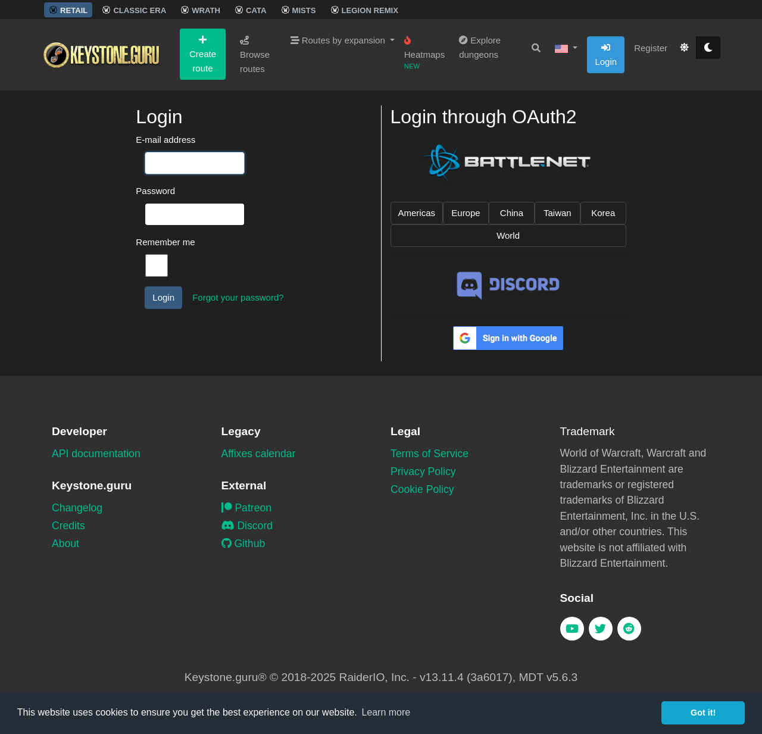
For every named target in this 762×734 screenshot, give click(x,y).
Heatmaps (424, 53)
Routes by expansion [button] (339, 40)
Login (606, 55)
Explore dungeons (480, 47)
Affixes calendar (258, 454)
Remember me (165, 242)
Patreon (246, 508)
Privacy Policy (423, 471)
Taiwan (558, 213)
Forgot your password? (237, 297)
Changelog (77, 508)
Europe (465, 213)
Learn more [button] (385, 712)
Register (650, 48)
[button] (566, 48)
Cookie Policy (422, 489)
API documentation (96, 454)
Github (243, 543)
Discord (247, 526)
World (508, 235)
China (511, 213)
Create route (202, 54)
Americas (417, 213)
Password (155, 191)
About (65, 543)
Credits (68, 526)
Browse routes (255, 55)
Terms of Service (430, 454)
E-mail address (165, 140)
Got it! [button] (703, 712)
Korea (603, 213)
